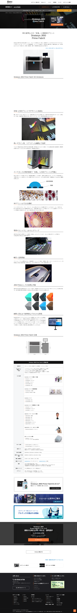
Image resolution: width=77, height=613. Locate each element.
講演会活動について (49, 602)
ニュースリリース (49, 600)
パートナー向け (59, 602)
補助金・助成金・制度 (49, 604)
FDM (32, 10)
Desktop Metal (26, 597)
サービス (59, 2)
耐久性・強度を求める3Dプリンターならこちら (54, 559)
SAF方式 (15, 600)
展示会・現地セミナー (50, 596)
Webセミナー (43, 2)
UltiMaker (25, 599)
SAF (43, 10)
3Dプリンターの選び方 (38, 578)
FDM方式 (15, 596)
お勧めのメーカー (37, 581)
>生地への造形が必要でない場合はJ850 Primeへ (54, 48)
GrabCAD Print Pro (42, 461)
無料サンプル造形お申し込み (56, 578)
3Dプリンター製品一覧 (35, 2)
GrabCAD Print (27, 461)
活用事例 (54, 2)
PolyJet (36, 10)
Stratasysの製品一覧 (26, 10)
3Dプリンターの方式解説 (38, 579)
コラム (58, 596)
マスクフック (36, 587)
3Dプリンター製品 (16, 594)
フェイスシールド (37, 588)
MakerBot (25, 600)
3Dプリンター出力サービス (36, 598)
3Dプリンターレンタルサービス (37, 599)
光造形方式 (15, 599)
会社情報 (58, 598)
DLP (40, 10)
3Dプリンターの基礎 (66, 2)
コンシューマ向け (17, 603)
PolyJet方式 (16, 597)
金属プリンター (16, 602)
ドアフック (36, 585)
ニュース (47, 594)
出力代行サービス (51, 10)
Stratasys (25, 596)
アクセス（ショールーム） (56, 579)
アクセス (58, 600)
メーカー (49, 2)
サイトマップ (59, 604)
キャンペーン (48, 599)
